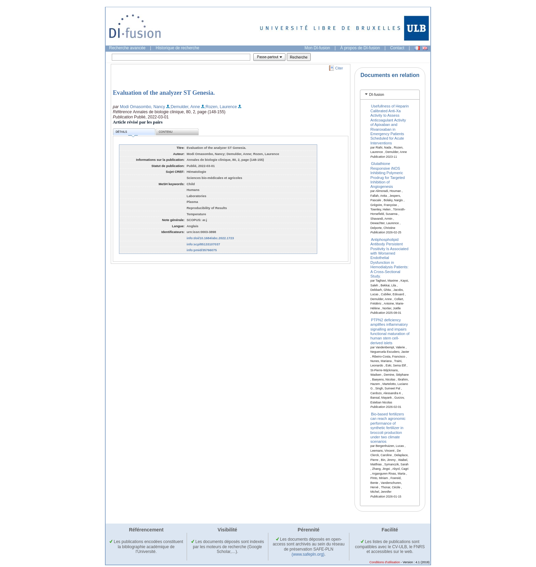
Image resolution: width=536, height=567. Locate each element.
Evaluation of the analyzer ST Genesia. (164, 92)
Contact (397, 48)
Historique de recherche (177, 48)
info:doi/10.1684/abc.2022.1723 (210, 238)
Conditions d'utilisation (385, 562)
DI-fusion (376, 94)
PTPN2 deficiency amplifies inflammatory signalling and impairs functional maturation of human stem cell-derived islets (390, 331)
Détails (126, 133)
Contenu (165, 131)
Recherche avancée (127, 48)
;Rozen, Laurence (220, 106)
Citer (339, 68)
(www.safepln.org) (308, 554)
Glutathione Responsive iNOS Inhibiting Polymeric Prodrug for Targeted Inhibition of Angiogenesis (388, 175)
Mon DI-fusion (317, 48)
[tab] (390, 95)
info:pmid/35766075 (202, 250)
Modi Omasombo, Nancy (142, 106)
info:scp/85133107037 (203, 244)
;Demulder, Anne (185, 106)
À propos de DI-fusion (360, 48)
